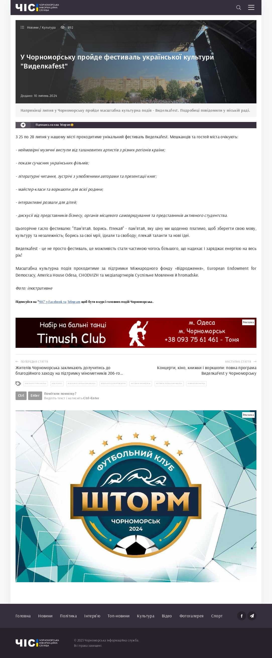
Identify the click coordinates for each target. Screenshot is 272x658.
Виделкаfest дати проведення (113, 383)
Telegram (74, 302)
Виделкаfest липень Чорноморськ (82, 383)
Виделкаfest (57, 383)
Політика (68, 615)
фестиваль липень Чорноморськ (169, 383)
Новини (45, 615)
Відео (167, 615)
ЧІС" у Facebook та (52, 302)
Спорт (217, 615)
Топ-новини (118, 615)
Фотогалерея (192, 615)
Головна (23, 615)
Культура (145, 615)
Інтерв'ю (92, 615)
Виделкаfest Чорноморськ (35, 383)
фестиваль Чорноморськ (141, 383)
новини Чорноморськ (196, 383)
